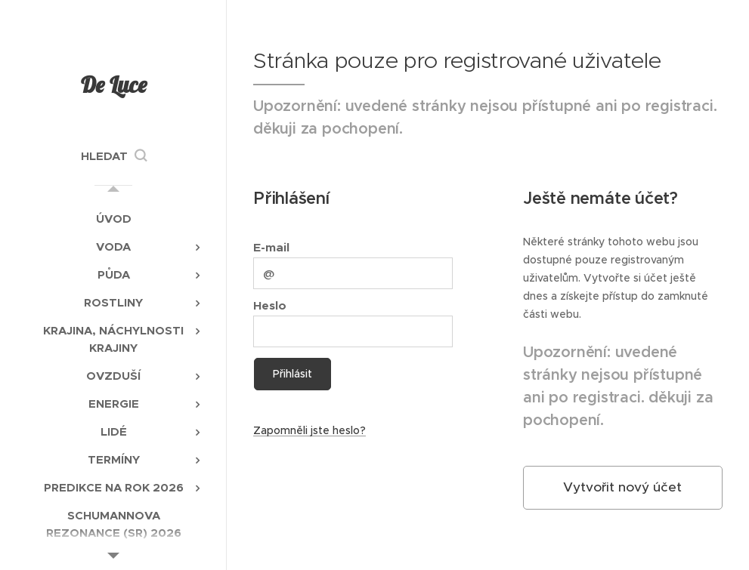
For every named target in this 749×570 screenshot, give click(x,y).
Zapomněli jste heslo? (309, 430)
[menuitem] (113, 218)
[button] (113, 156)
